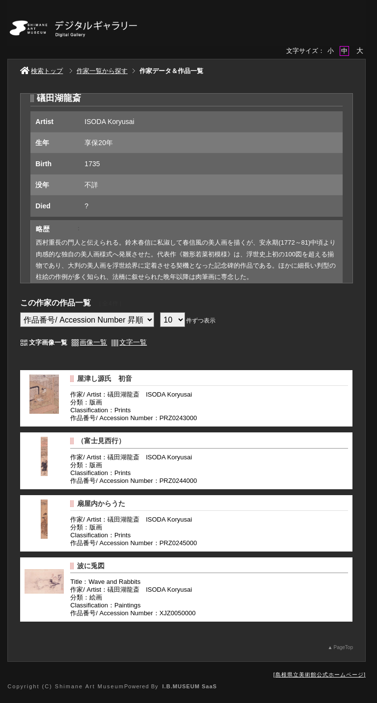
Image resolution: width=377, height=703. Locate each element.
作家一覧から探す (102, 71)
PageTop (342, 647)
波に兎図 (91, 566)
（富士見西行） (101, 441)
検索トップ (41, 71)
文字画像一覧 (48, 342)
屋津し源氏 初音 (104, 378)
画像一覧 (93, 342)
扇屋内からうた (101, 503)
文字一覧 (133, 342)
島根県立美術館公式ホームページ (319, 675)
